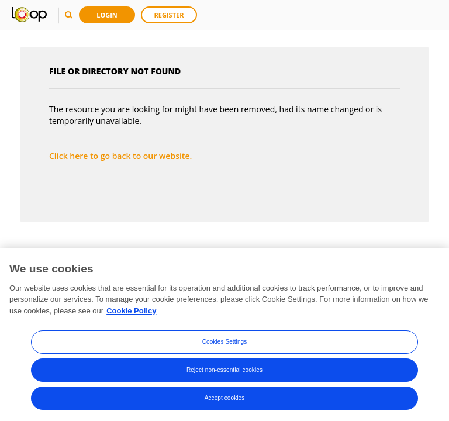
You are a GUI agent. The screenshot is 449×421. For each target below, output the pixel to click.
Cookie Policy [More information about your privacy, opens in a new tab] (131, 312)
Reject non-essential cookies (224, 371)
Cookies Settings (224, 343)
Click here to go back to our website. (120, 155)
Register (169, 15)
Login (107, 15)
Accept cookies (225, 399)
